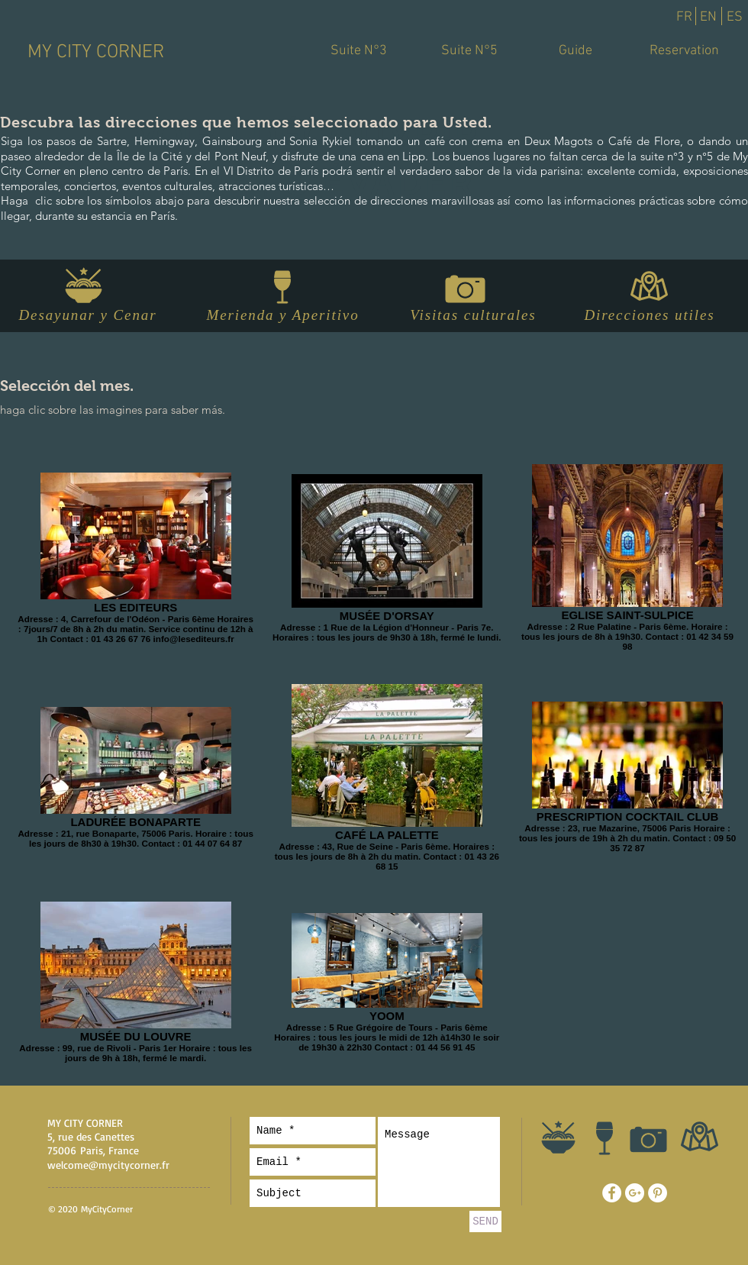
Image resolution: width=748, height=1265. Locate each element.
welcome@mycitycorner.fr (108, 1164)
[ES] (734, 17)
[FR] (684, 18)
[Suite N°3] (358, 51)
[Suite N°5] (469, 51)
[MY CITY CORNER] (95, 52)
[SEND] (485, 1221)
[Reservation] (684, 51)
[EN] (708, 17)
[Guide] (575, 51)
